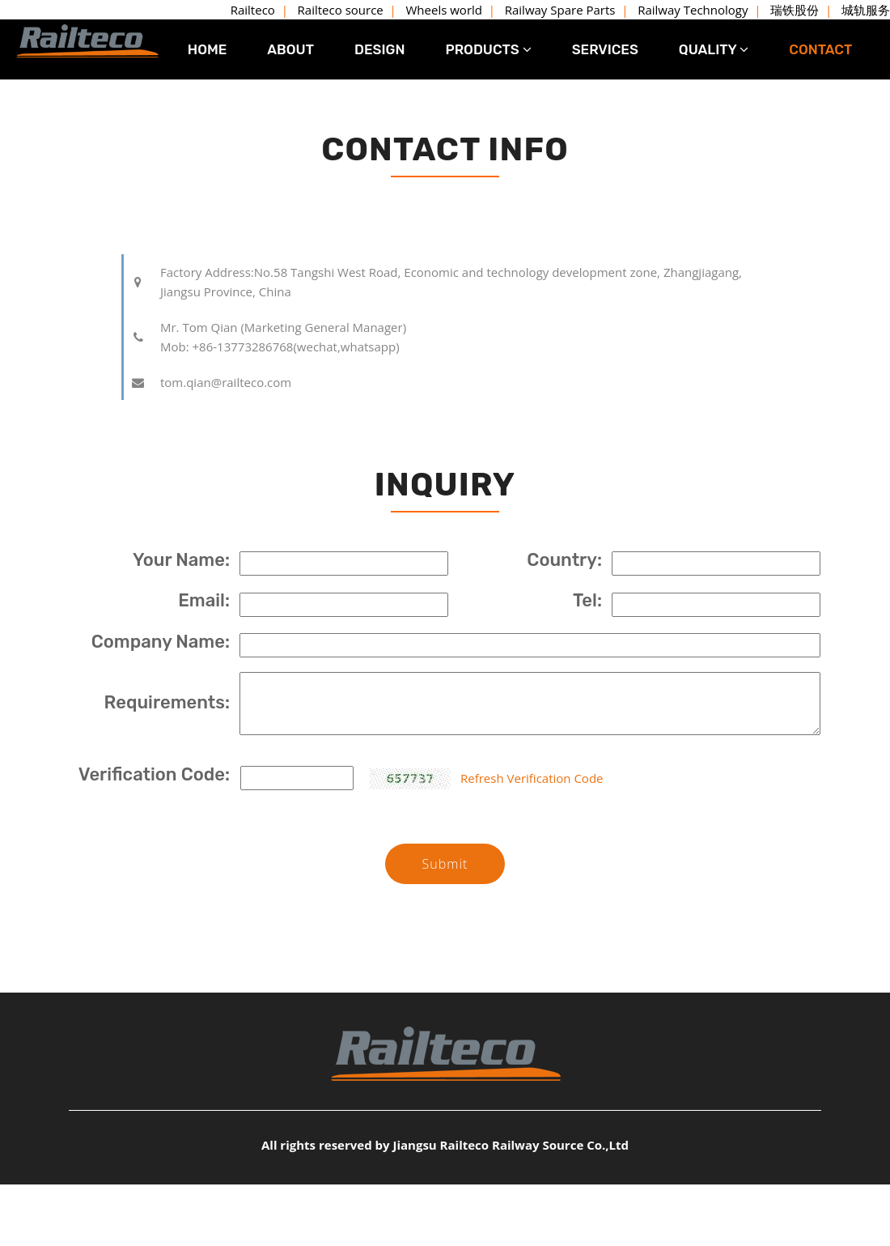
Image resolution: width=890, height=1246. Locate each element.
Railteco (253, 10)
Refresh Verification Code (531, 778)
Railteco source (341, 10)
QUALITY (713, 49)
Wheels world (444, 10)
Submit (444, 864)
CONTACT (820, 49)
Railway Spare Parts (560, 10)
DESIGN (379, 49)
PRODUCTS (488, 49)
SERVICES (605, 49)
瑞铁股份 (794, 10)
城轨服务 (865, 10)
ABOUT (290, 49)
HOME (207, 49)
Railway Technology (693, 10)
